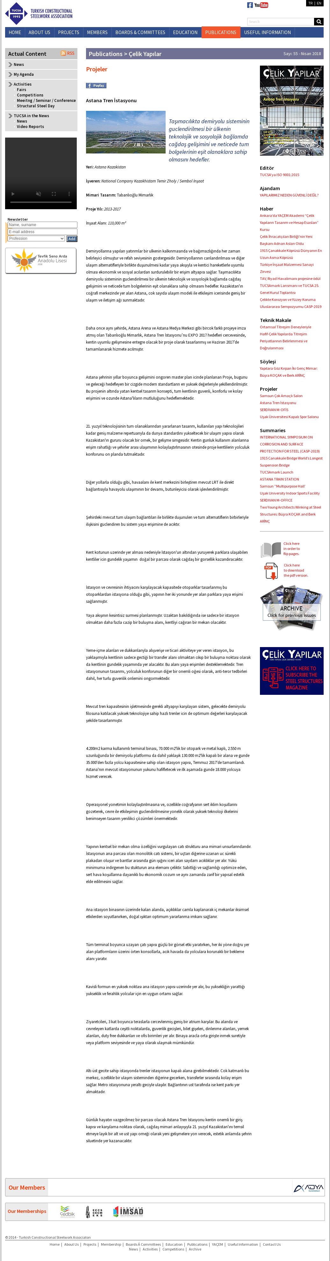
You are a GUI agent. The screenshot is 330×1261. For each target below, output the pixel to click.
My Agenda (24, 74)
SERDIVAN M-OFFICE (276, 500)
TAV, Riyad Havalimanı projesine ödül (290, 278)
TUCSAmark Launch (276, 472)
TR (310, 3)
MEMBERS (97, 32)
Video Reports (30, 126)
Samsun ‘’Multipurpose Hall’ (282, 486)
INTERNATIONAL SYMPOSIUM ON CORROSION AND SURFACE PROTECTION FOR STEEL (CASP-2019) (290, 444)
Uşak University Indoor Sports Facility (290, 493)
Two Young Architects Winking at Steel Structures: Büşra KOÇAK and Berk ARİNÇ (290, 514)
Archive (195, 1249)
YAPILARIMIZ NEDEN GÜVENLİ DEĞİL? (289, 195)
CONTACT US (257, 43)
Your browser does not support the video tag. (41, 173)
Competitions (30, 95)
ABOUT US (39, 32)
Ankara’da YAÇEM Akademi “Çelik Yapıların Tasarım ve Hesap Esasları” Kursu (289, 222)
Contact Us (272, 1244)
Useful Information (243, 1244)
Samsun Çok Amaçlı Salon (281, 395)
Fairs (21, 89)
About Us (71, 1244)
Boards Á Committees (143, 1244)
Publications (197, 1244)
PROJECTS (68, 32)
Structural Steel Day (35, 106)
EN (319, 3)
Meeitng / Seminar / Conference (46, 100)
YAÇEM (217, 1244)
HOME (15, 32)
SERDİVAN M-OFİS (274, 409)
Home (55, 1244)
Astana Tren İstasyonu (278, 402)
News (19, 64)
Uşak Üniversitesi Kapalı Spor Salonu (289, 416)
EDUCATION (185, 32)
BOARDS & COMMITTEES (140, 32)
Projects (89, 1244)
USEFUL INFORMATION (267, 32)
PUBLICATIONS (220, 32)
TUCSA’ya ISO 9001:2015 (279, 174)
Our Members (27, 1187)
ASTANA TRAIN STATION (279, 479)
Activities (150, 1249)
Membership (111, 1244)
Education (174, 1244)
